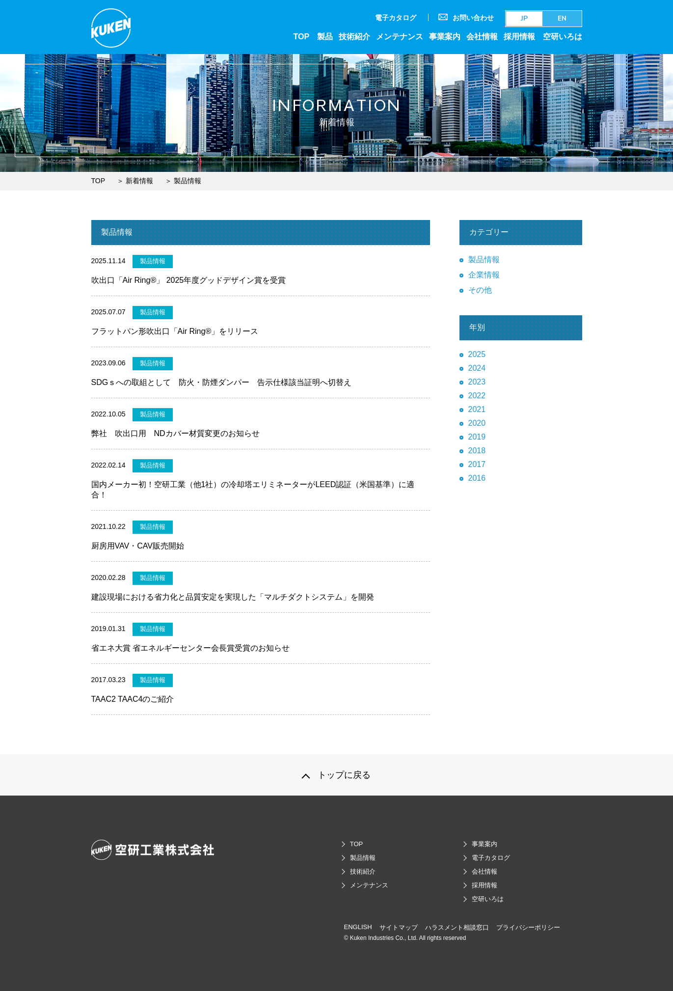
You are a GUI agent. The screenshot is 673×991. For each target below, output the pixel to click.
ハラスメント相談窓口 (457, 927)
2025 (477, 354)
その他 (480, 290)
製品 (325, 36)
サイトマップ (398, 927)
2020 (477, 423)
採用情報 (519, 36)
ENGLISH (358, 927)
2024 (477, 368)
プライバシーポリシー (528, 927)
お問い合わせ (466, 17)
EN (562, 18)
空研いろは (562, 36)
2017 (477, 464)
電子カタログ (395, 17)
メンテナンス (399, 36)
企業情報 (484, 275)
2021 (477, 409)
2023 (477, 382)
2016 (477, 478)
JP (524, 18)
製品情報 (484, 259)
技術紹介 (354, 36)
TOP (301, 36)
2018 (477, 450)
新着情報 (139, 181)
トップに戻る (344, 775)
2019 (477, 437)
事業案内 (444, 36)
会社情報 (482, 36)
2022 (477, 395)
